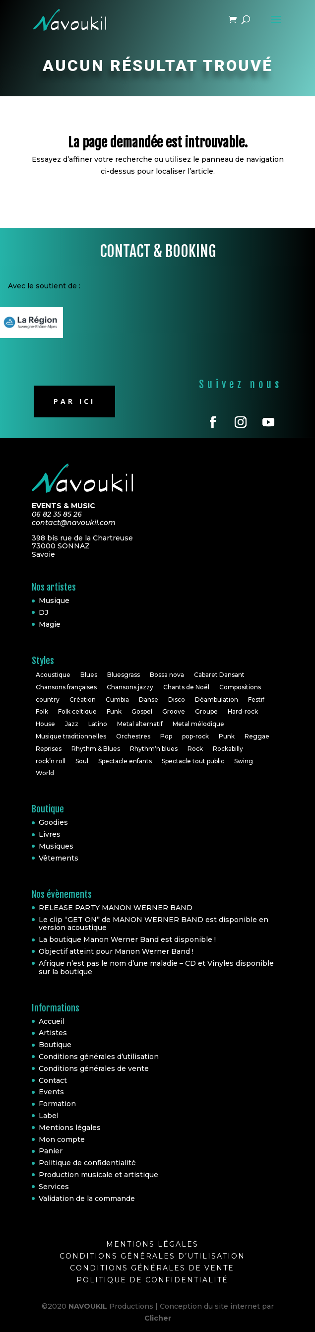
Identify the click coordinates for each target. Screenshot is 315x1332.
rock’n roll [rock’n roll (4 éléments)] (50, 761)
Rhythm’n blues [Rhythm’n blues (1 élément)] (154, 748)
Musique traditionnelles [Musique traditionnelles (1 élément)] (71, 736)
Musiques (56, 846)
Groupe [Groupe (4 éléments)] (206, 711)
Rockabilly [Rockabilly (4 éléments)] (228, 748)
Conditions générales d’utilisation (99, 1056)
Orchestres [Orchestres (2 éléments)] (133, 736)
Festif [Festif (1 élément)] (256, 699)
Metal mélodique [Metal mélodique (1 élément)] (198, 724)
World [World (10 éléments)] (45, 773)
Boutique (55, 1044)
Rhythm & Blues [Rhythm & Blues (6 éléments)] (95, 748)
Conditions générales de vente (94, 1068)
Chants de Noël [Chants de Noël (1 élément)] (186, 687)
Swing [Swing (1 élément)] (243, 761)
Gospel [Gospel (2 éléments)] (141, 711)
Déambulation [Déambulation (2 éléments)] (216, 699)
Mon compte (62, 1139)
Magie (50, 624)
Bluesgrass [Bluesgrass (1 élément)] (123, 674)
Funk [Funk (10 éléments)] (114, 711)
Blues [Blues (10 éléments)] (88, 674)
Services (54, 1186)
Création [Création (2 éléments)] (82, 699)
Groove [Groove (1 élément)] (173, 711)
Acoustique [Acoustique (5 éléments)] (53, 674)
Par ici (74, 401)
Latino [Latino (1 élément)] (97, 724)
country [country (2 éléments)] (48, 699)
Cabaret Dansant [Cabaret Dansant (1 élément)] (219, 674)
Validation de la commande (87, 1198)
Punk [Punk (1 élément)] (227, 736)
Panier (51, 1150)
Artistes (53, 1032)
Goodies (53, 822)
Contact (53, 1080)
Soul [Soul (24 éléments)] (81, 761)
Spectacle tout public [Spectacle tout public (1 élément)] (193, 761)
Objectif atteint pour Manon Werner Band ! (116, 951)
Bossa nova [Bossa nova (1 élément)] (167, 674)
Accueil (51, 1021)
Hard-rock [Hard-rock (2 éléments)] (243, 711)
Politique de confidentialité (87, 1162)
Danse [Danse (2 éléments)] (148, 699)
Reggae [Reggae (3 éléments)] (257, 736)
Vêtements (58, 858)
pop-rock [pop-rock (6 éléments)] (195, 736)
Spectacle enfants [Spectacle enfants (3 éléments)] (125, 761)
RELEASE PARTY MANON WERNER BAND (115, 907)
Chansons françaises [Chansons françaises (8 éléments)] (66, 687)
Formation (57, 1103)
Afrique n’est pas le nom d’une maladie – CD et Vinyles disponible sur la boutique (156, 967)
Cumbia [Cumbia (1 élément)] (117, 699)
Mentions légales (70, 1127)
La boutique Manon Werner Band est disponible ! (127, 939)
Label (49, 1115)
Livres (50, 834)
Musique (54, 600)
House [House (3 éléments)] (45, 724)
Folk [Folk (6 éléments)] (42, 711)
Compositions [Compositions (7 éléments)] (240, 687)
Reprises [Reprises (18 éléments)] (49, 748)
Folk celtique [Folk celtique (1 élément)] (77, 711)
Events (51, 1091)
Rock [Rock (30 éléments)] (195, 748)
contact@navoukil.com (74, 522)
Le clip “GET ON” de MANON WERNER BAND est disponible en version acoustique (153, 923)
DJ (43, 612)
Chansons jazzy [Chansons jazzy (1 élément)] (130, 687)
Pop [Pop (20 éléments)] (166, 736)
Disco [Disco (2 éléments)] (176, 699)
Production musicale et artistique (98, 1174)
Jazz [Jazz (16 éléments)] (71, 724)
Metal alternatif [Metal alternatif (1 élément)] (140, 724)
